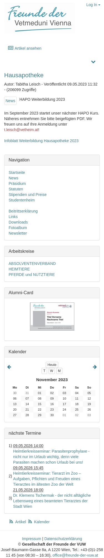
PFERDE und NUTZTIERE (32, 274)
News (10, 101)
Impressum (31, 538)
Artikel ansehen (24, 48)
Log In (93, 4)
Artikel (17, 522)
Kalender (38, 522)
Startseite (17, 172)
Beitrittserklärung (23, 211)
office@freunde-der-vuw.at (75, 555)
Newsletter (18, 233)
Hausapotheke (24, 75)
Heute (51, 365)
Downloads (18, 222)
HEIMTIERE (19, 269)
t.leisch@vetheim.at (21, 129)
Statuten (16, 189)
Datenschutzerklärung (63, 538)
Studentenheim (22, 200)
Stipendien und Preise (28, 194)
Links (13, 216)
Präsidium (17, 183)
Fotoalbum (18, 227)
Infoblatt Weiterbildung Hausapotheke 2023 (41, 141)
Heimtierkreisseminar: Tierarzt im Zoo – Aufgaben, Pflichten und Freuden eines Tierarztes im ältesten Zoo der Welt (47, 479)
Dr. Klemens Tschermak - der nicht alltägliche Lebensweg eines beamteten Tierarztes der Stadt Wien (52, 501)
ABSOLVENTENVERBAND (32, 263)
